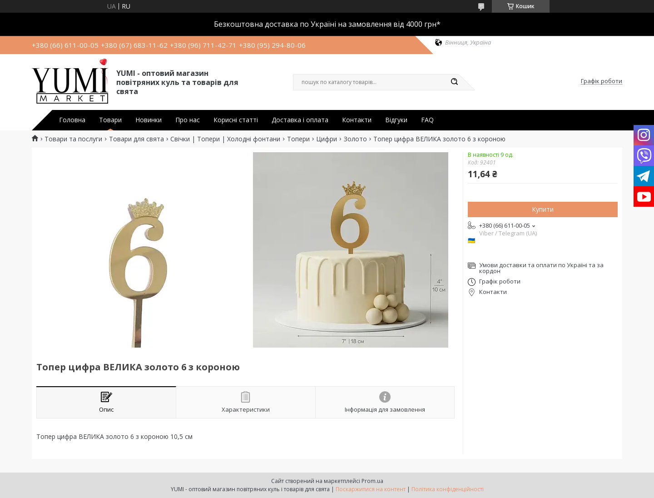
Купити (543, 209)
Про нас (187, 120)
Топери (298, 139)
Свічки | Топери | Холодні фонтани (225, 139)
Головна (72, 120)
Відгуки (396, 120)
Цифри (326, 139)
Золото (355, 139)
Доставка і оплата (300, 120)
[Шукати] (454, 82)
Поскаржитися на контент (371, 489)
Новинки (148, 120)
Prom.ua (372, 481)
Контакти (357, 120)
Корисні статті (235, 120)
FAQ (427, 120)
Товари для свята (136, 139)
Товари (110, 120)
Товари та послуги (73, 139)
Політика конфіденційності (447, 489)
